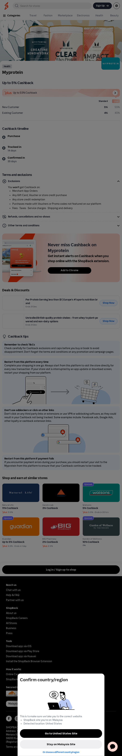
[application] (112, 746)
